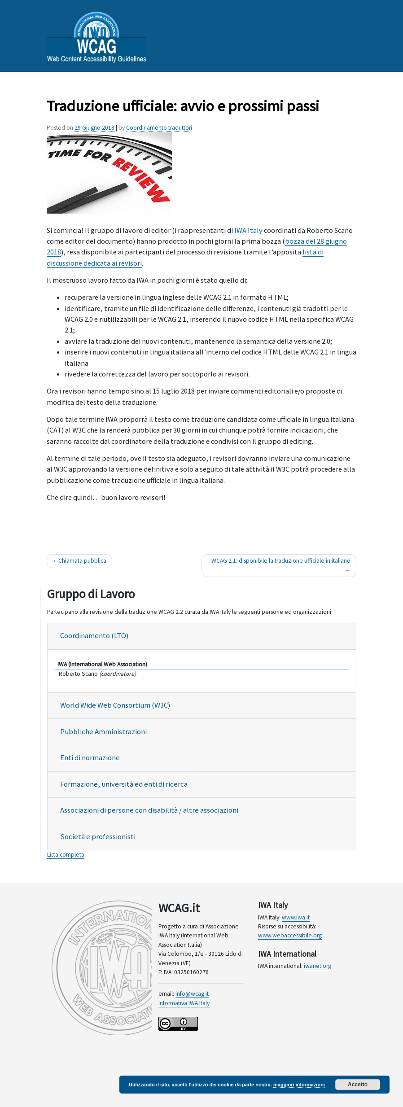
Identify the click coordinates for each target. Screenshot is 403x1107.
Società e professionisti (98, 836)
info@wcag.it (192, 994)
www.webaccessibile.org (290, 935)
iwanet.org (317, 966)
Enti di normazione (90, 757)
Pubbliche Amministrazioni (103, 731)
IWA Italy (248, 230)
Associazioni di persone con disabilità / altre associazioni (149, 810)
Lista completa (65, 854)
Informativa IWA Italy (184, 1003)
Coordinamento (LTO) (94, 635)
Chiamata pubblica (82, 560)
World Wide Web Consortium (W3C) (115, 705)
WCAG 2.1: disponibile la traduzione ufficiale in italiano (280, 560)
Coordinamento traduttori (159, 127)
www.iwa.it (296, 917)
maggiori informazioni (299, 1084)
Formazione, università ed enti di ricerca (124, 784)
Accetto (358, 1084)
